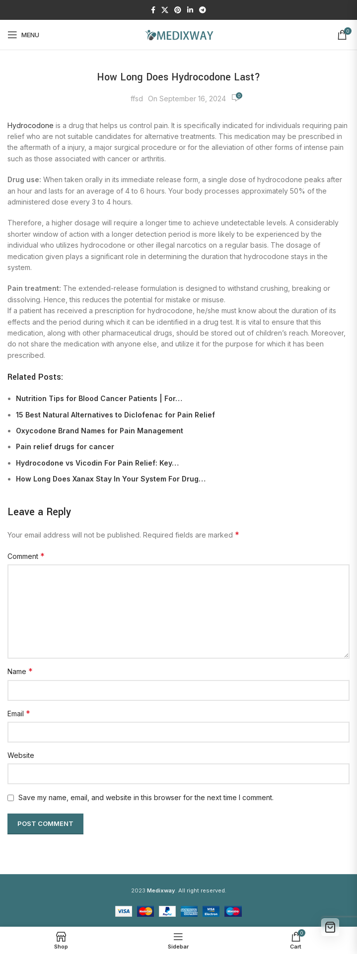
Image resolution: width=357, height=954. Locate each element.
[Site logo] (179, 34)
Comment (26, 556)
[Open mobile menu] (23, 35)
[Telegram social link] (202, 10)
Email (18, 713)
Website (20, 755)
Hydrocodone (30, 125)
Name (20, 671)
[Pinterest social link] (177, 10)
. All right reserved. (186, 890)
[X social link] (164, 10)
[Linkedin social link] (190, 10)
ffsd (137, 98)
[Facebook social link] (153, 10)
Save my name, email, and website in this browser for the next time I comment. (146, 797)
